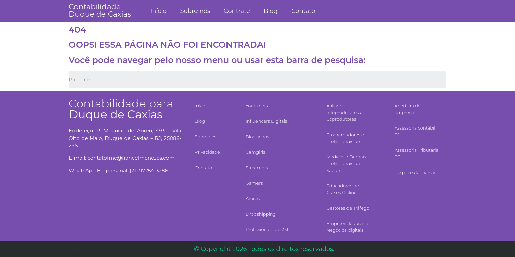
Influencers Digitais (266, 121)
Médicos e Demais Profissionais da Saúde (346, 163)
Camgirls (255, 152)
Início (158, 11)
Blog (271, 11)
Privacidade (207, 152)
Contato (303, 11)
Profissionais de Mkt (267, 229)
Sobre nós (195, 11)
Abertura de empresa (408, 109)
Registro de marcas (415, 172)
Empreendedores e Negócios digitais (347, 227)
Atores (253, 198)
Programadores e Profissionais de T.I (345, 138)
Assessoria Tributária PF (417, 153)
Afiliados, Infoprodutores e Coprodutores (344, 112)
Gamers (254, 183)
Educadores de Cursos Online (342, 189)
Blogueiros (257, 136)
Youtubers (257, 105)
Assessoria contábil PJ (415, 131)
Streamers (257, 167)
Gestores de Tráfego (347, 208)
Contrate (237, 11)
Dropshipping (261, 214)
